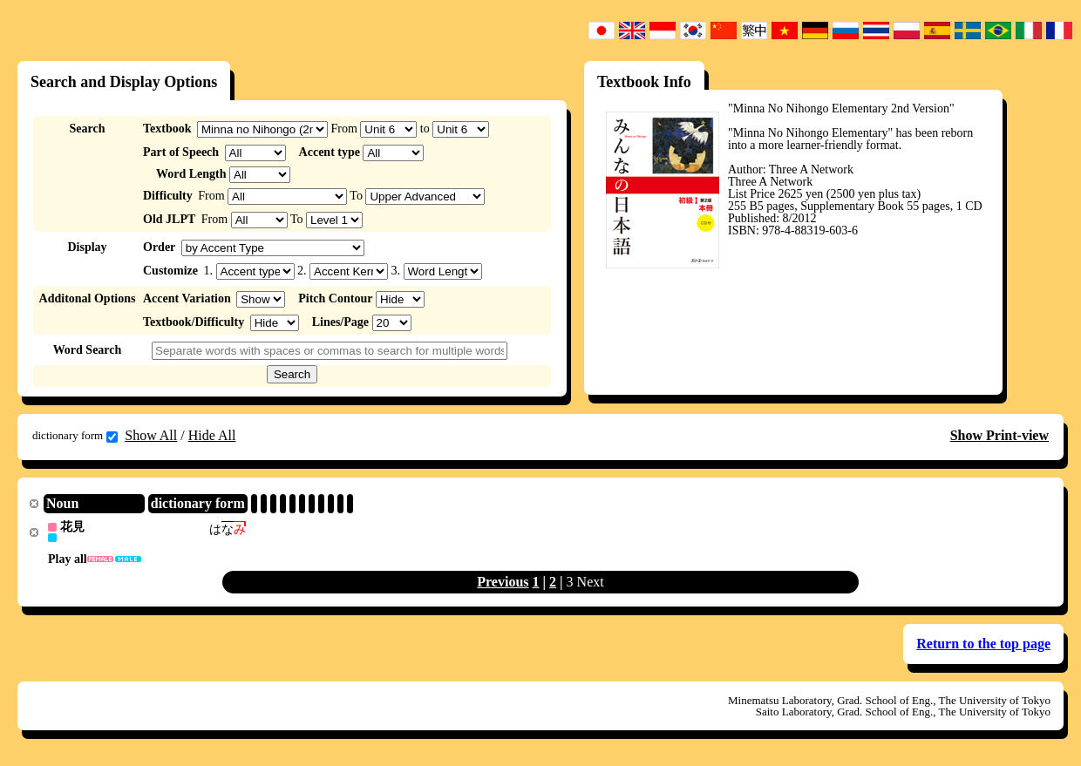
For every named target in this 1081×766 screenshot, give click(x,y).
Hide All (212, 435)
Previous (502, 582)
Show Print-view (999, 435)
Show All (151, 435)
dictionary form (75, 436)
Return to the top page (983, 644)
